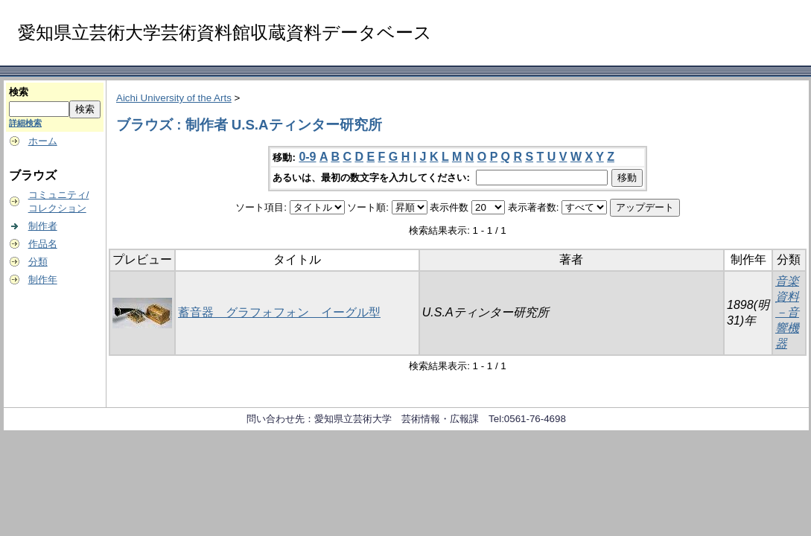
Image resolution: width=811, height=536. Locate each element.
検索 (18, 92)
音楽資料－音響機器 (787, 312)
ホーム (42, 141)
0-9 (307, 156)
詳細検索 (25, 122)
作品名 (42, 243)
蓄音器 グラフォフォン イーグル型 (279, 312)
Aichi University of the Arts (174, 97)
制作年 (42, 279)
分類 (38, 261)
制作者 (42, 226)
